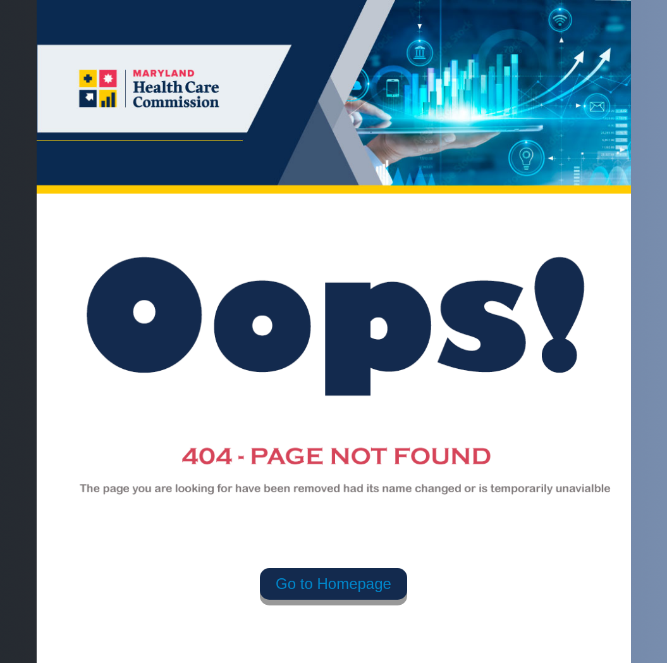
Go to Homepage (333, 583)
